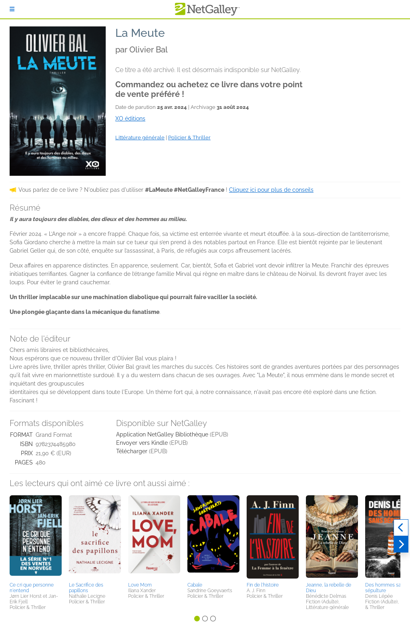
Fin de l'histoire (263, 585)
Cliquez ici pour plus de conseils (271, 190)
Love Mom (140, 585)
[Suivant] (401, 544)
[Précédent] (401, 527)
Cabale (194, 585)
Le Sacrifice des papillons (86, 587)
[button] (36, 537)
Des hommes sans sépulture (385, 587)
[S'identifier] (12, 9)
